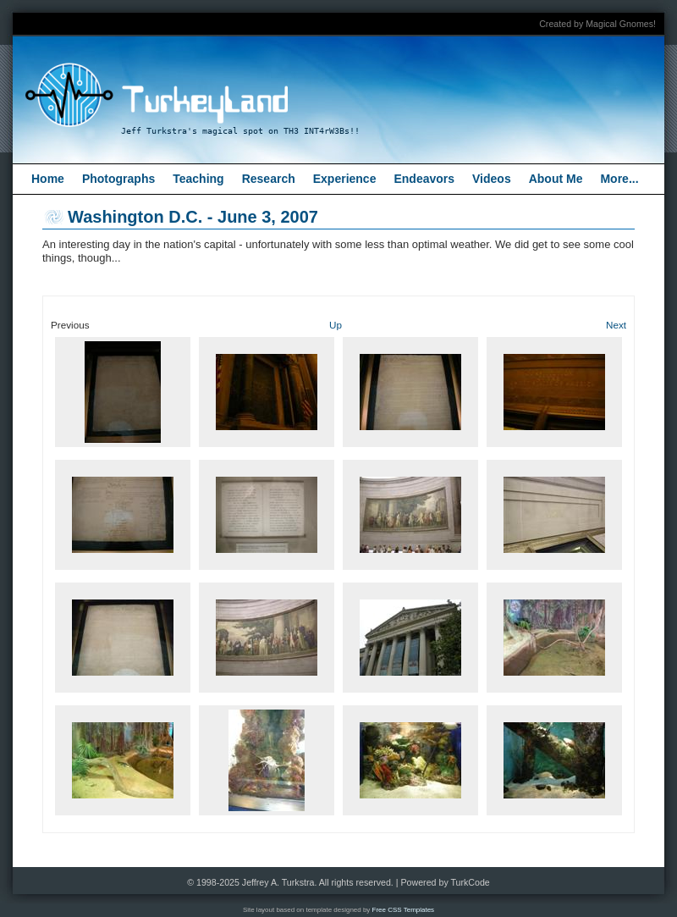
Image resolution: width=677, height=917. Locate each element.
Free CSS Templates (403, 910)
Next (616, 324)
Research (268, 178)
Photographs (118, 178)
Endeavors (424, 178)
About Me (556, 178)
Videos (491, 178)
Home (47, 178)
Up (335, 324)
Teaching (198, 178)
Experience (345, 178)
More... (619, 178)
